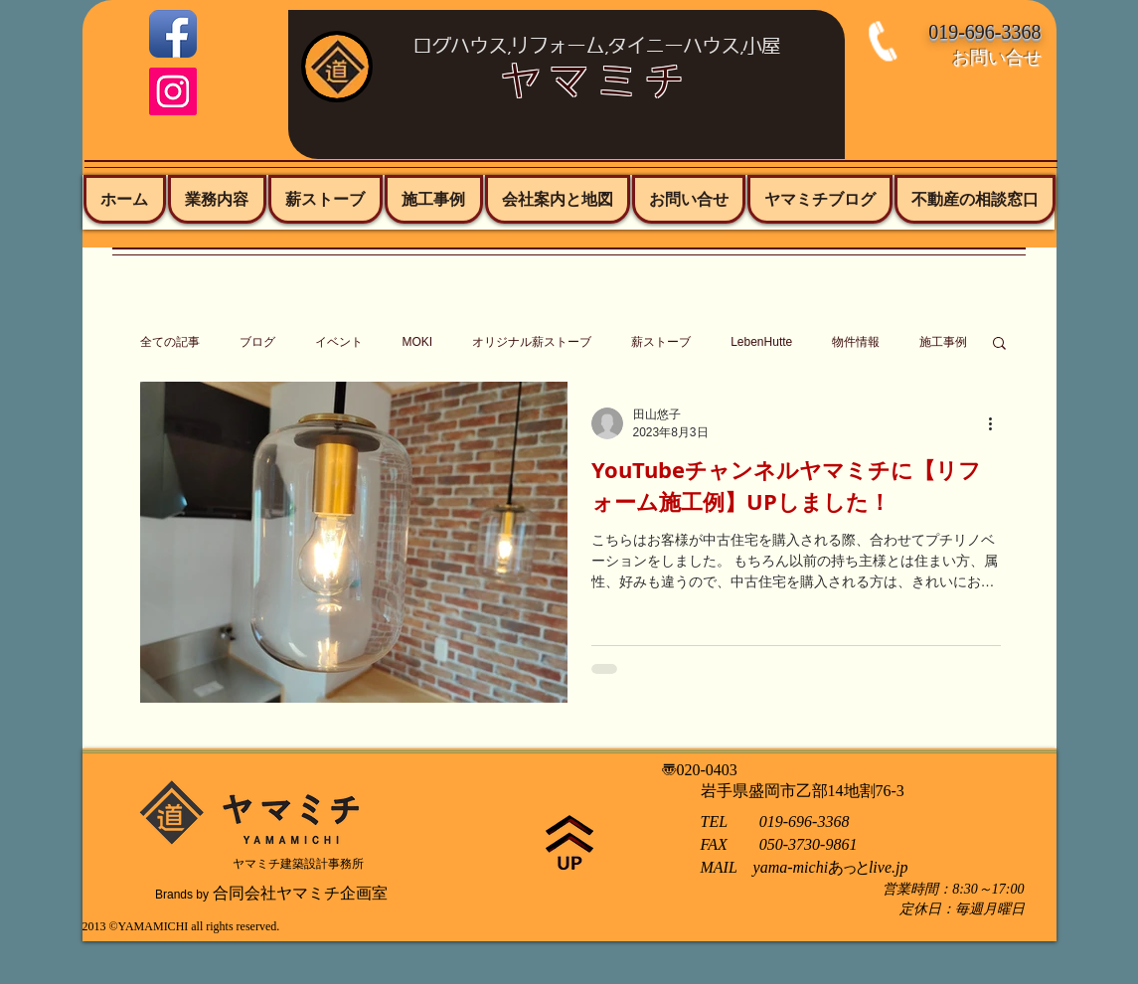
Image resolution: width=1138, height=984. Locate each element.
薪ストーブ (661, 342)
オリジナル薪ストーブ (531, 342)
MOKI (418, 342)
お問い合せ (997, 57)
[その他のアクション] (998, 423)
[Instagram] (173, 91)
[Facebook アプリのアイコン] (173, 34)
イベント (339, 342)
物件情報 (856, 342)
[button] (999, 344)
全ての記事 (170, 342)
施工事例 (943, 342)
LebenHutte (761, 342)
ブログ (257, 342)
